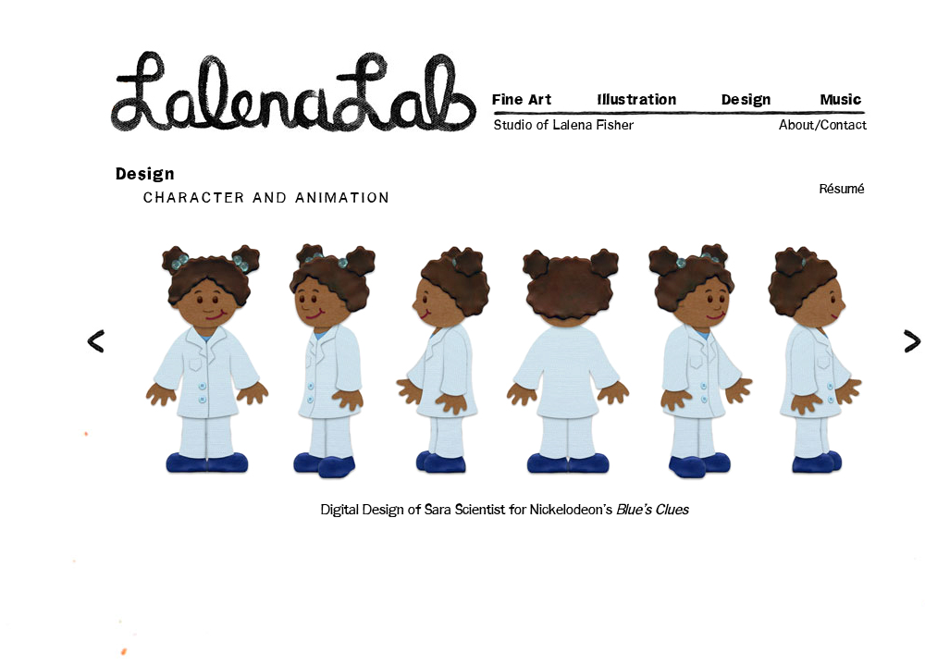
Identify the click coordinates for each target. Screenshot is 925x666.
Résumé (842, 189)
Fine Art (521, 99)
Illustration (637, 99)
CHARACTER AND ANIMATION (267, 198)
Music (841, 99)
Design (746, 99)
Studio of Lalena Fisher (564, 125)
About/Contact (823, 125)
